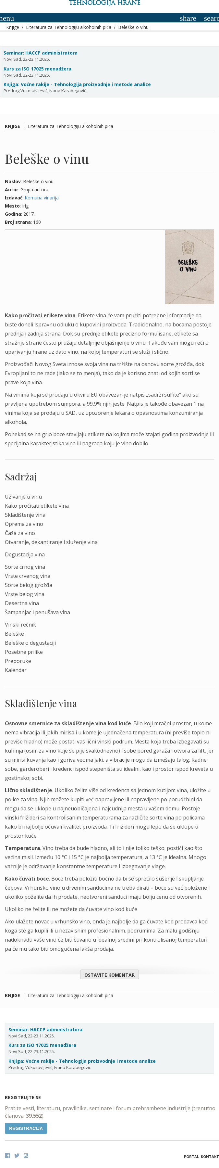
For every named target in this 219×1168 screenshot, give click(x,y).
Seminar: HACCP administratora (41, 53)
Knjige (12, 27)
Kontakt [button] (210, 1156)
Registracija (26, 1128)
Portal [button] (191, 1156)
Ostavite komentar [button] (109, 975)
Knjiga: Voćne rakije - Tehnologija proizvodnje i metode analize (77, 84)
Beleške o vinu (133, 27)
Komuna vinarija (42, 198)
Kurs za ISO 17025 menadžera (37, 69)
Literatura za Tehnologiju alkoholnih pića (68, 27)
